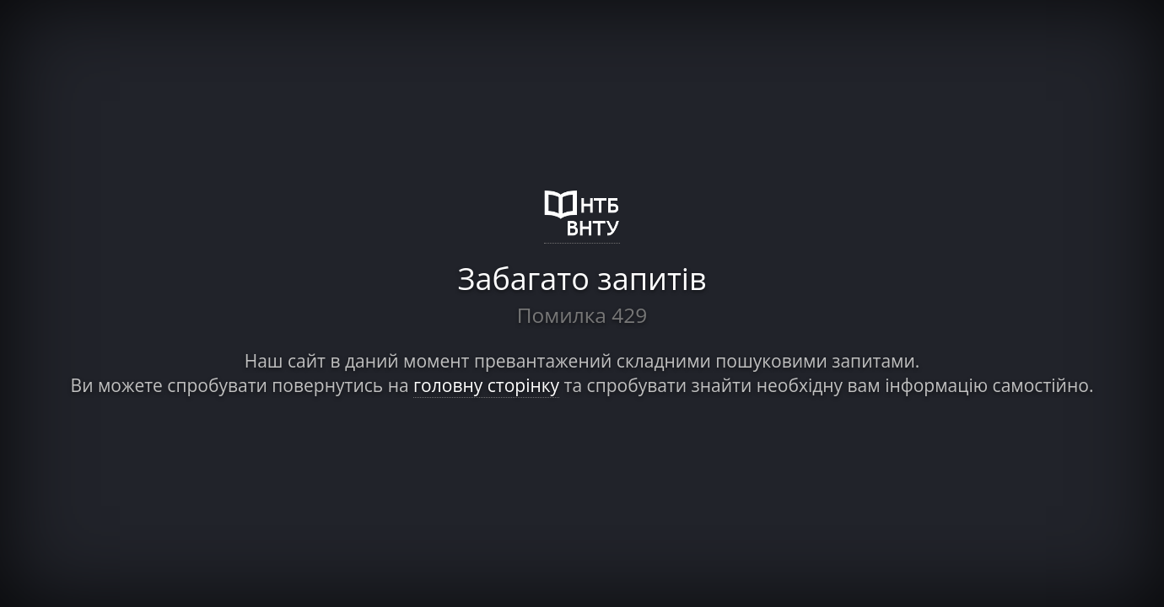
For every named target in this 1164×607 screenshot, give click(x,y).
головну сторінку (486, 385)
